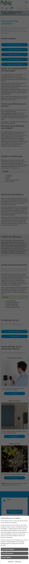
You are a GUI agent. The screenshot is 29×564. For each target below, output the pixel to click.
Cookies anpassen (6, 557)
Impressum (10, 561)
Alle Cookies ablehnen (7, 553)
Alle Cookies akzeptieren (8, 549)
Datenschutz (18, 561)
